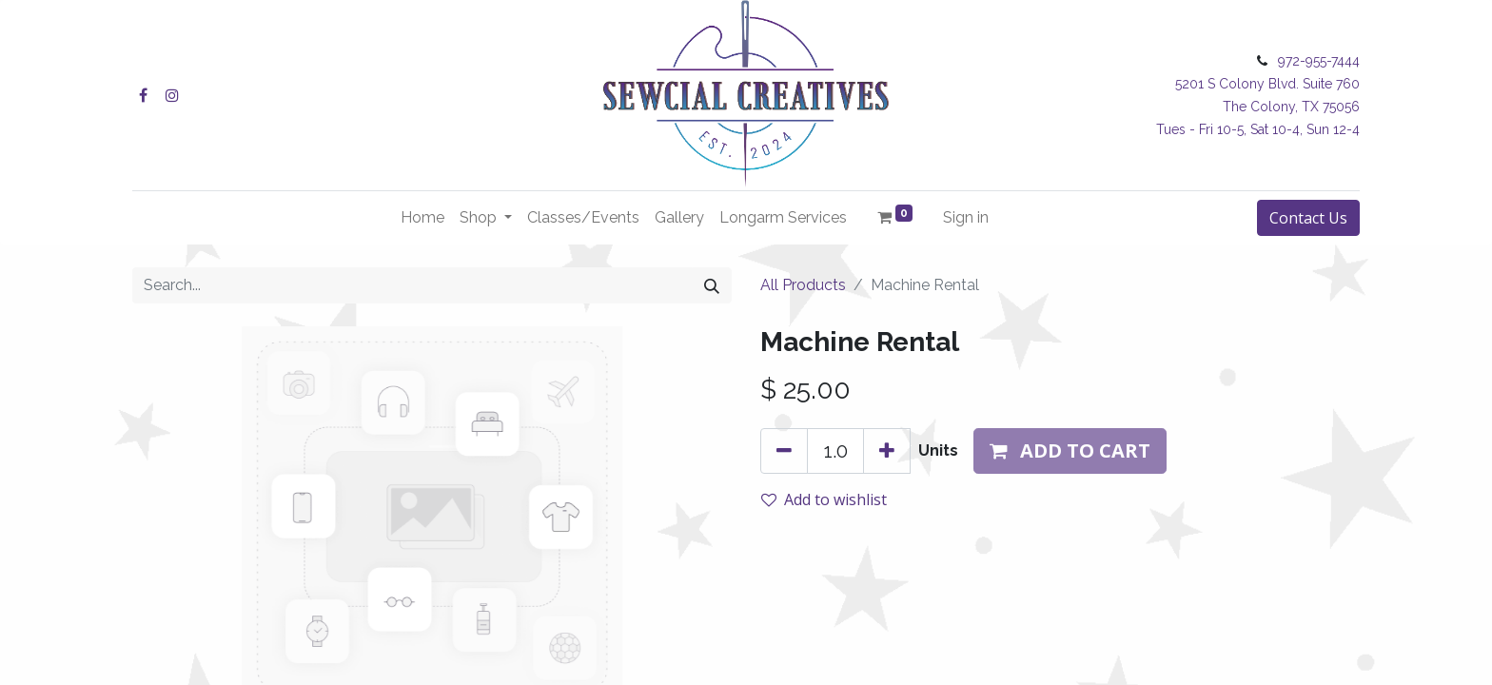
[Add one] (887, 451)
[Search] (712, 285)
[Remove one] (784, 451)
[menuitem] (422, 218)
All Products (803, 285)
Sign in (966, 217)
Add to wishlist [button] (824, 499)
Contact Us (1308, 217)
